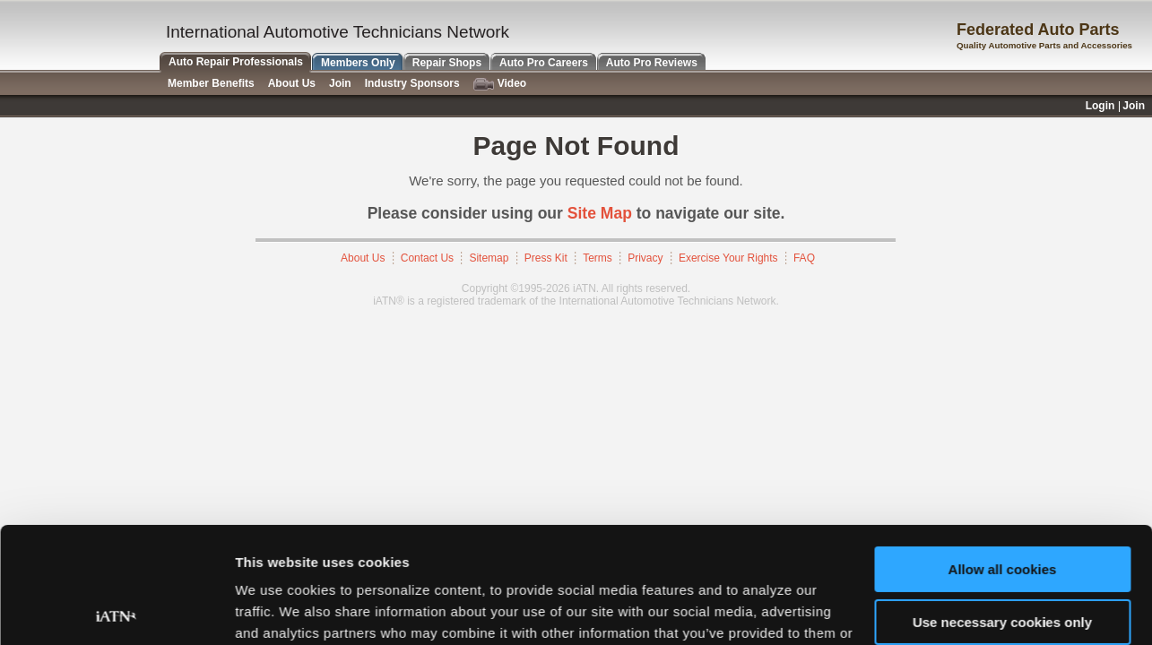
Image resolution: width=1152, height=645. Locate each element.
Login (1100, 105)
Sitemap (488, 258)
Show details (276, 609)
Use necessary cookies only (1002, 505)
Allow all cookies (1002, 453)
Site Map (599, 213)
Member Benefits (211, 83)
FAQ (804, 258)
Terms (597, 258)
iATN (78, 37)
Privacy (645, 258)
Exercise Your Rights (728, 258)
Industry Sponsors (412, 83)
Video (499, 83)
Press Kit (545, 258)
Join (340, 83)
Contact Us (427, 258)
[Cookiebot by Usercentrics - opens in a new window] (116, 610)
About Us (363, 258)
